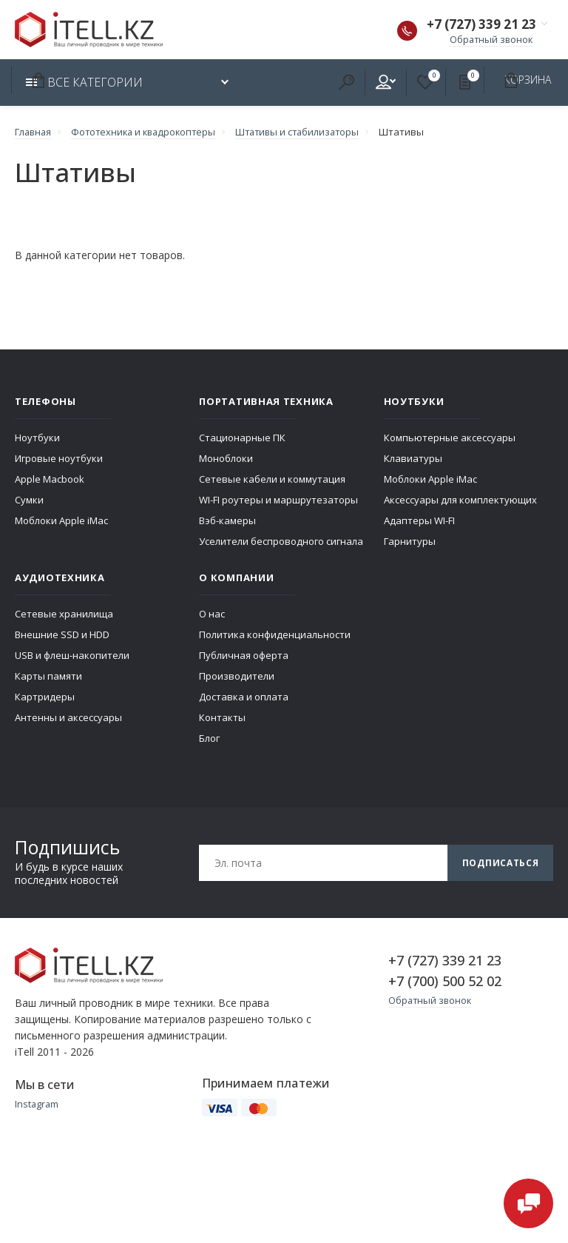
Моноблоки (226, 459)
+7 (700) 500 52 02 (444, 982)
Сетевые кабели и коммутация (272, 479)
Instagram (37, 1104)
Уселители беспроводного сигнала (281, 542)
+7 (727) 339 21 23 (478, 25)
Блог (209, 739)
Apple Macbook (49, 479)
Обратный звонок (489, 40)
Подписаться (500, 863)
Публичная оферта (243, 656)
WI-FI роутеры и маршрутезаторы (278, 500)
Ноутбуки (37, 438)
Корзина (37, 81)
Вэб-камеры (227, 521)
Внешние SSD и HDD (62, 635)
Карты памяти (48, 676)
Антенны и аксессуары (68, 718)
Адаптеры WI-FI (419, 521)
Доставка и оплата (243, 697)
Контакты (222, 718)
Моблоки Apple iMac (61, 521)
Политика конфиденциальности (275, 635)
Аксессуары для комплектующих (460, 500)
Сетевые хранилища (64, 614)
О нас (212, 614)
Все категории (84, 83)
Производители (236, 676)
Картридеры (45, 697)
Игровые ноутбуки (59, 459)
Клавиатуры (413, 459)
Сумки (29, 500)
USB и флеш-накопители (72, 656)
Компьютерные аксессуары (449, 438)
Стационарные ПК (242, 438)
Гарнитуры (410, 542)
